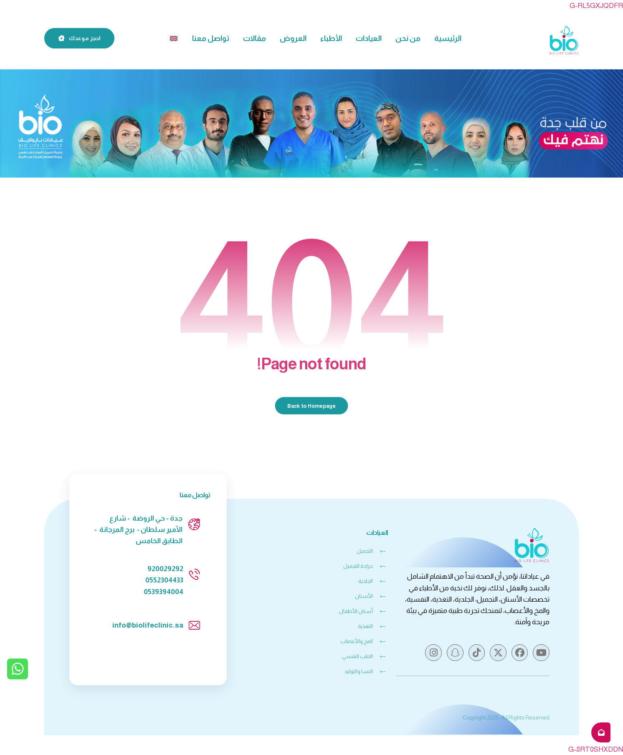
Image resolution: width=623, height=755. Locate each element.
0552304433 (164, 580)
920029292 (165, 569)
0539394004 (163, 592)
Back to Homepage (311, 406)
